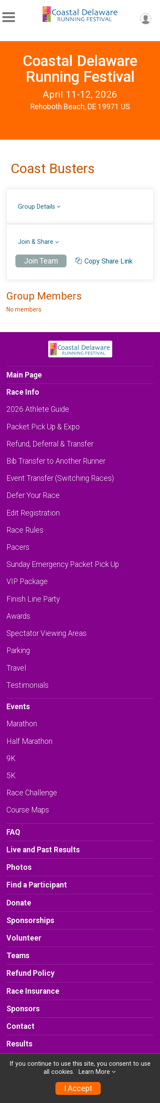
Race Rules (25, 530)
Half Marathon (29, 741)
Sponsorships (30, 920)
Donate (18, 903)
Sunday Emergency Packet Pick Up (62, 564)
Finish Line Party (33, 599)
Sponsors (23, 1008)
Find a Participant (36, 885)
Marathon (21, 723)
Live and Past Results (43, 849)
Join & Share (35, 242)
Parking (18, 650)
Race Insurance (32, 991)
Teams (17, 955)
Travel (16, 668)
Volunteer (23, 938)
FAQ (13, 832)
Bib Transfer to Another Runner (55, 461)
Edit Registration (33, 513)
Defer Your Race (33, 495)
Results (19, 1044)
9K (10, 758)
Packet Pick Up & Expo (43, 427)
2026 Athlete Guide (37, 409)
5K (10, 775)
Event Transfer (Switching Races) (60, 478)
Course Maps (27, 810)
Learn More (94, 1072)
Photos (19, 867)
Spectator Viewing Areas (46, 633)
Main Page (24, 375)
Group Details (36, 206)
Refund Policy (30, 973)
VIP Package (27, 581)
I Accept (78, 1088)
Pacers (17, 547)
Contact (20, 1026)
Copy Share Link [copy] (104, 261)
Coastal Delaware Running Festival (80, 69)
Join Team (41, 261)
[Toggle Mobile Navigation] (8, 17)
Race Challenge (31, 792)
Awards (18, 616)
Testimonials (27, 685)
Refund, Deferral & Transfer (49, 444)
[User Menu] (145, 18)
